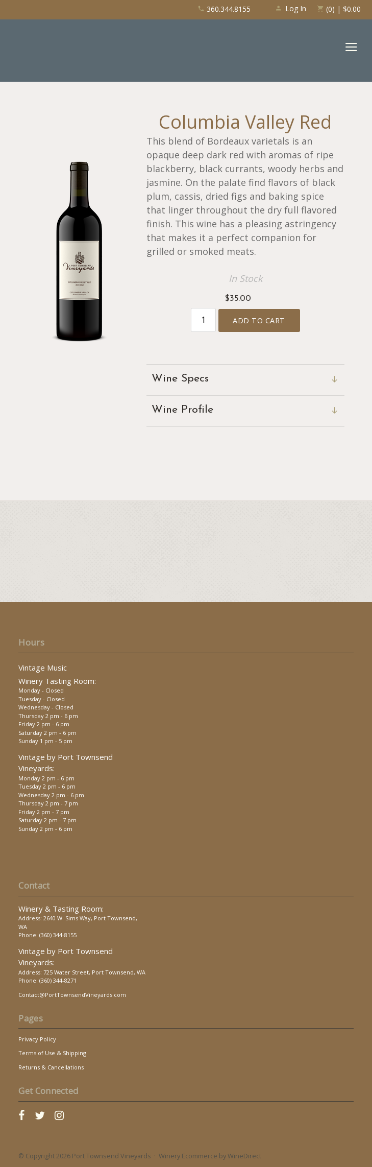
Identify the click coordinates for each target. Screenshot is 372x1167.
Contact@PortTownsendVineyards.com (72, 994)
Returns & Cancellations (51, 1067)
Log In (290, 8)
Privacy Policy (37, 1039)
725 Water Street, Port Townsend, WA (94, 972)
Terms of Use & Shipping (52, 1053)
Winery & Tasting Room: (61, 908)
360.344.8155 (224, 9)
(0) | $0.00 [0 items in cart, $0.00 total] (338, 9)
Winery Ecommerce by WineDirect (210, 1155)
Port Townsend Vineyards (57, 50)
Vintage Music (42, 667)
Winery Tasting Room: (57, 681)
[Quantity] (203, 320)
